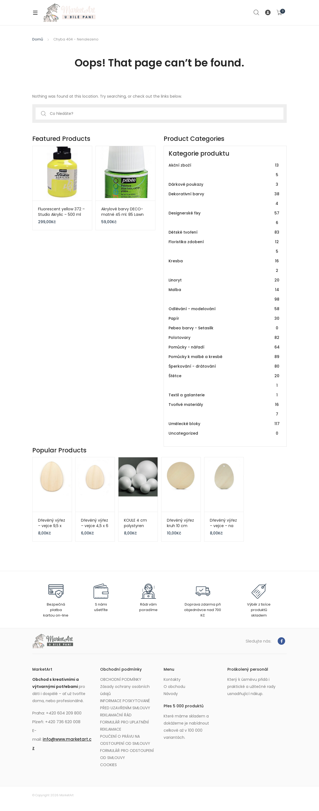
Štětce (224, 380)
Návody (171, 693)
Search (257, 12)
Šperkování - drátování (224, 366)
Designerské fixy (224, 218)
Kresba (224, 265)
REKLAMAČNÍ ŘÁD (116, 715)
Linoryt (224, 280)
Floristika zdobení (224, 246)
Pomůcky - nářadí (224, 347)
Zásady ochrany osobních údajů (125, 690)
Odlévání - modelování (224, 309)
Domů (37, 39)
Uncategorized (224, 433)
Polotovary (224, 337)
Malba (224, 294)
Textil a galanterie (224, 395)
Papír (224, 318)
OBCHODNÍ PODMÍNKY (120, 679)
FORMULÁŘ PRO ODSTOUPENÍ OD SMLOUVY (127, 754)
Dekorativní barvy (224, 198)
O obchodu (174, 686)
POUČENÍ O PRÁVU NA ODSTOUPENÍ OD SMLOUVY (125, 740)
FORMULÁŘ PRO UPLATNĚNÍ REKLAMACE (124, 725)
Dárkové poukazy (224, 184)
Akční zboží (224, 170)
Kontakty (172, 679)
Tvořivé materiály (224, 409)
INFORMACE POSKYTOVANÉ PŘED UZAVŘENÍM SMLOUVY (125, 704)
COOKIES (108, 765)
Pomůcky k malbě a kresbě (224, 357)
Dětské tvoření (224, 232)
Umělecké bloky (224, 424)
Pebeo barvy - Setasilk (224, 328)
